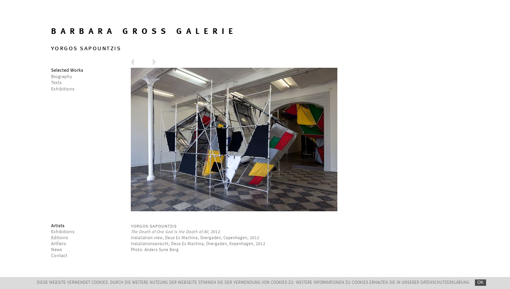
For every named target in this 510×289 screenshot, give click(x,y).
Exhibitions (63, 232)
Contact (59, 256)
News (56, 250)
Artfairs (58, 244)
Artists (58, 226)
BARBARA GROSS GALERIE (144, 32)
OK (480, 282)
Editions (59, 238)
